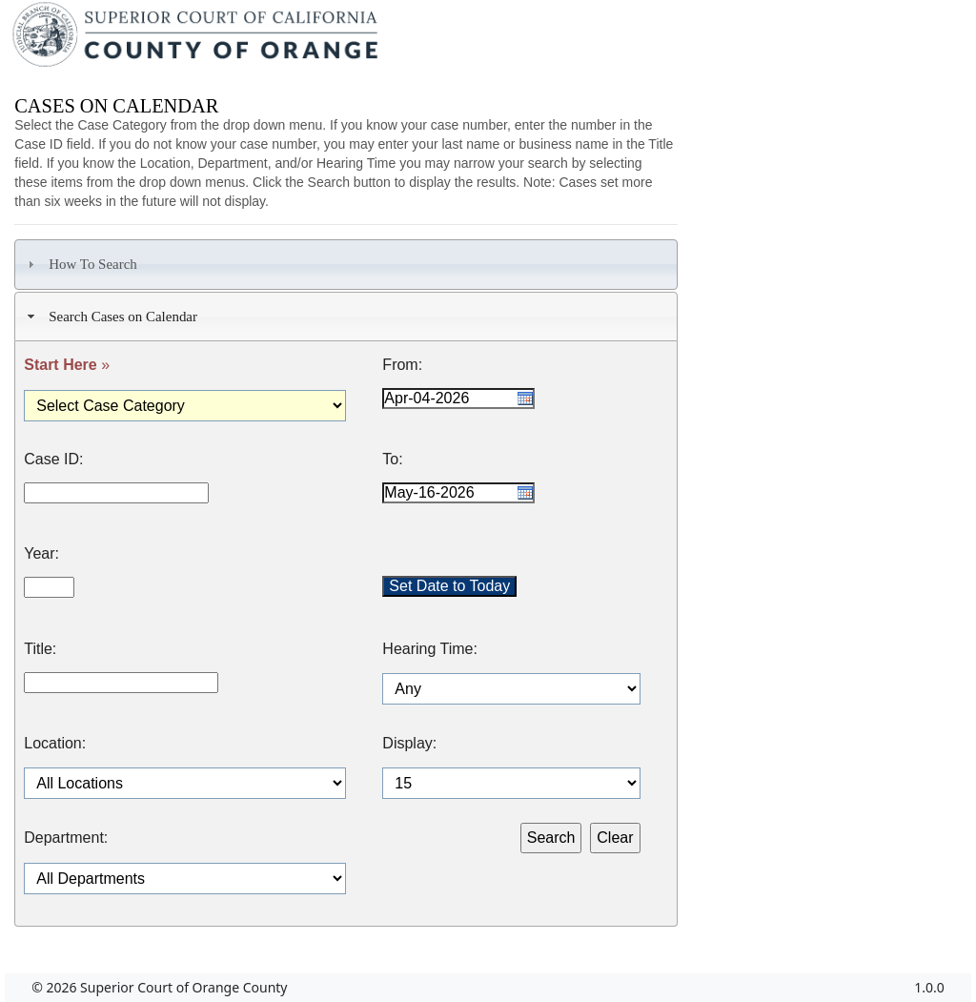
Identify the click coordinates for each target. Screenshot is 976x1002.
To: (392, 459)
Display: (409, 743)
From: (402, 365)
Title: (40, 649)
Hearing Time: (430, 649)
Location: (55, 743)
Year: (41, 554)
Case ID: (53, 459)
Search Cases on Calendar (110, 316)
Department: (66, 838)
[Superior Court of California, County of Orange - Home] (197, 39)
